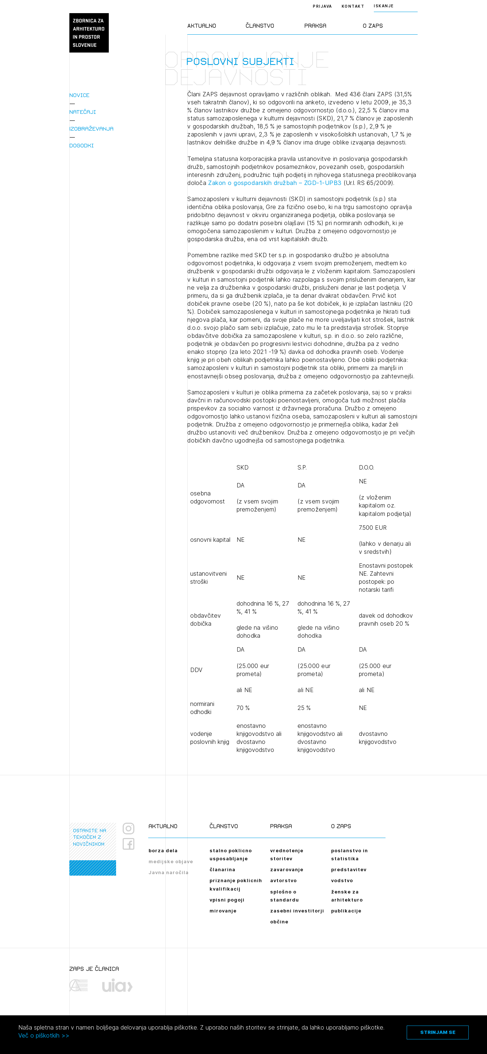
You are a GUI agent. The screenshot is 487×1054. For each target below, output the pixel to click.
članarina (222, 869)
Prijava (322, 6)
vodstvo (342, 880)
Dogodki (81, 145)
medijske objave (171, 861)
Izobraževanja (91, 129)
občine (279, 921)
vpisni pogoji (227, 899)
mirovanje (223, 910)
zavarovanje (286, 869)
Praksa (315, 25)
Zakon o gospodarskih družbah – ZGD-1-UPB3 (275, 183)
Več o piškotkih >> (43, 1035)
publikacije (346, 910)
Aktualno (201, 25)
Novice (79, 95)
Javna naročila (169, 872)
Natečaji (82, 112)
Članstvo (260, 25)
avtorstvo (283, 880)
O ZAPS (373, 25)
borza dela (163, 850)
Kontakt (353, 6)
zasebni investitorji (297, 910)
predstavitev (349, 869)
